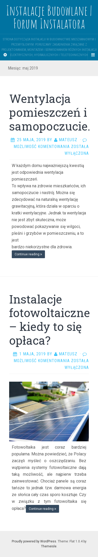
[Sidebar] (5, 55)
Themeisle (48, 546)
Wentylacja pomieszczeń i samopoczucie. (49, 112)
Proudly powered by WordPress (34, 541)
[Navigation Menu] (93, 55)
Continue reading (28, 254)
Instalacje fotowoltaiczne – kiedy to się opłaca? (49, 320)
